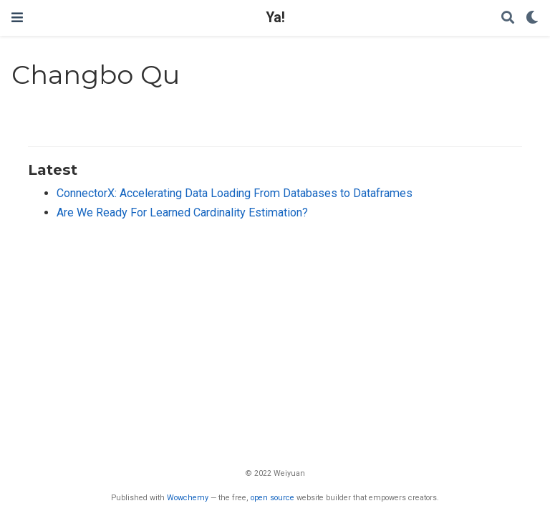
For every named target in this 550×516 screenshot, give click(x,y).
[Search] (507, 18)
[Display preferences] (532, 18)
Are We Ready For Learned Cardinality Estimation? (182, 212)
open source (272, 497)
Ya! (275, 17)
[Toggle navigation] (17, 17)
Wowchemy (187, 497)
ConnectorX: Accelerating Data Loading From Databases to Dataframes (234, 193)
